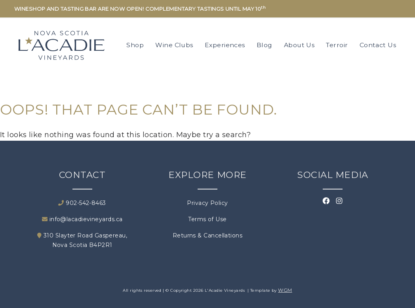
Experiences (225, 45)
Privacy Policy (207, 203)
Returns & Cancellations (207, 235)
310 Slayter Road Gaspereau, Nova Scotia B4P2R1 (82, 240)
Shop (135, 45)
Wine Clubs (174, 45)
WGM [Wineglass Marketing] (285, 290)
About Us (299, 45)
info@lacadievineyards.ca (82, 219)
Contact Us (378, 45)
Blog (264, 45)
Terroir (337, 45)
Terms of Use (207, 219)
